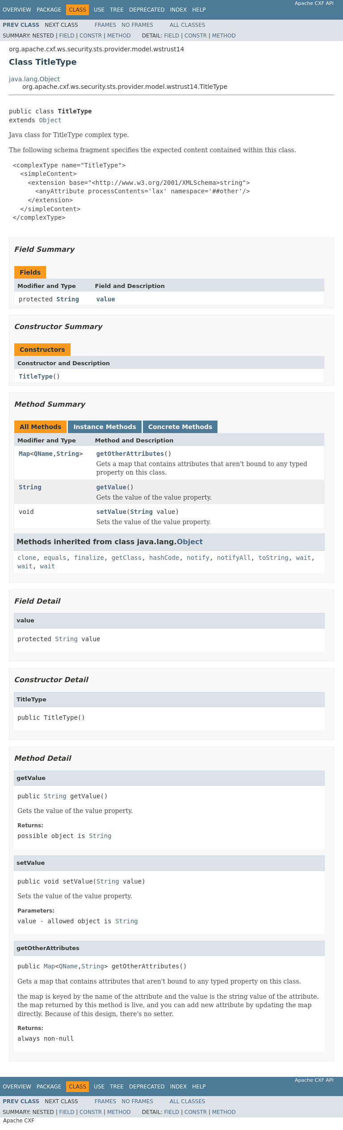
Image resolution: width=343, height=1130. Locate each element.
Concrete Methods (180, 426)
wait (303, 557)
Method (119, 36)
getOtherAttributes (130, 453)
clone (26, 557)
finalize (89, 557)
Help (199, 10)
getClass (127, 557)
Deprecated (147, 10)
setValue (111, 511)
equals (55, 557)
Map (24, 453)
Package (49, 10)
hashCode (164, 557)
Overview (17, 10)
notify (198, 557)
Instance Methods (104, 426)
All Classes (187, 25)
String (67, 299)
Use (99, 10)
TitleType (36, 376)
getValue (111, 487)
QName (43, 453)
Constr (90, 36)
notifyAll (234, 557)
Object (50, 120)
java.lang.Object (34, 79)
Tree (117, 10)
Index (178, 10)
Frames (106, 25)
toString (274, 557)
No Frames (137, 25)
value (105, 299)
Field (66, 36)
